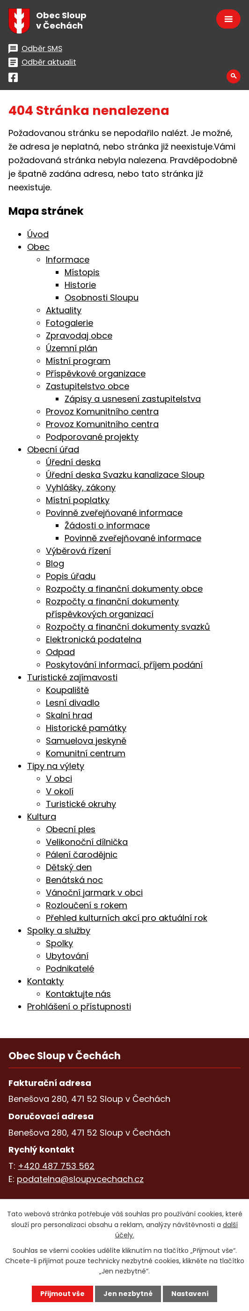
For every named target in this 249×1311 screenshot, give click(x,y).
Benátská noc (74, 880)
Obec (38, 247)
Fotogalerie (69, 323)
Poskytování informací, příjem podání (124, 665)
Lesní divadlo (73, 702)
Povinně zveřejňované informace (114, 513)
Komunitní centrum (85, 753)
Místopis (82, 272)
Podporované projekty (92, 437)
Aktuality (63, 310)
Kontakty (45, 981)
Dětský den (69, 867)
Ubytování (67, 956)
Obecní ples (70, 829)
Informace (67, 259)
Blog (55, 563)
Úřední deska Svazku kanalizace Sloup (125, 475)
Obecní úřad (53, 449)
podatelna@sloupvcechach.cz (80, 1179)
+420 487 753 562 (56, 1166)
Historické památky (86, 728)
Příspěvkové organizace (96, 373)
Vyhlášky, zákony (81, 487)
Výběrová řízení (78, 551)
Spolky (59, 943)
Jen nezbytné (128, 1293)
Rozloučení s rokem (86, 905)
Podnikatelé (70, 968)
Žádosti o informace (107, 525)
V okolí (59, 791)
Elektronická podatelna (93, 639)
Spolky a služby (58, 930)
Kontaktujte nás (78, 994)
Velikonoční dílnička (87, 842)
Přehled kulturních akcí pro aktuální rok (126, 918)
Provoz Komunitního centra (102, 411)
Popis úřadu (70, 576)
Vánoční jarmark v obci (94, 892)
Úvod (38, 234)
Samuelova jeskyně (86, 740)
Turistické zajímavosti (72, 677)
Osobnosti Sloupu (102, 297)
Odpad (60, 652)
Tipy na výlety (55, 766)
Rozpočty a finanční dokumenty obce (124, 589)
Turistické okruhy (81, 804)
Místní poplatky (78, 500)
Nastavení (190, 1293)
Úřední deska (73, 462)
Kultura (41, 816)
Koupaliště (67, 690)
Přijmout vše (62, 1293)
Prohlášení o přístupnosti (79, 1006)
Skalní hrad (69, 715)
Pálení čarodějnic (81, 854)
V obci (59, 778)
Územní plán (71, 348)
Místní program (78, 361)
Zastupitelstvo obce (87, 386)
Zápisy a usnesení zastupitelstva (133, 399)
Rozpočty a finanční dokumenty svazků (128, 627)
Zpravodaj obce (79, 335)
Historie (80, 285)
